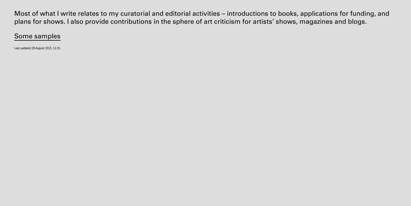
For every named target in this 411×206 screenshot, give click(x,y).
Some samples (37, 36)
